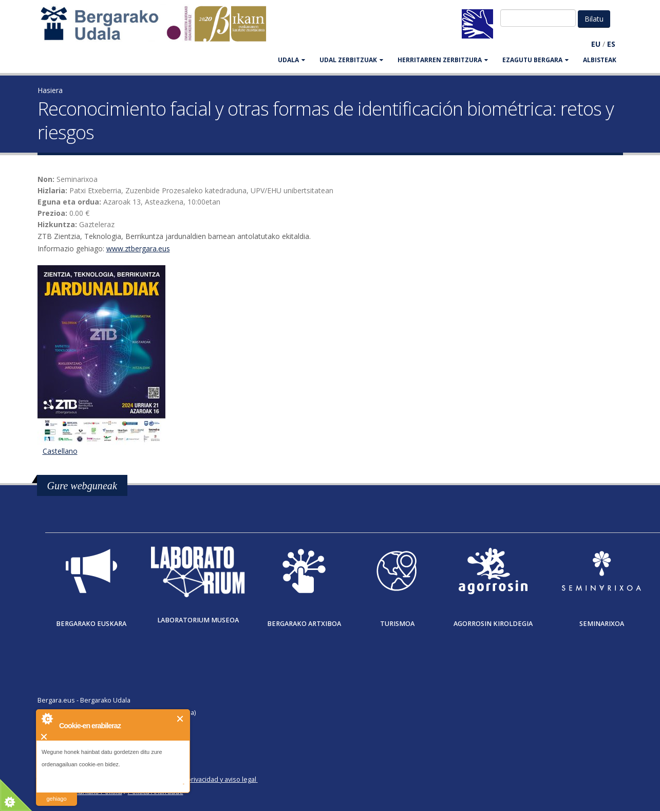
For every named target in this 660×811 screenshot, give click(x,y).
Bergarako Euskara (91, 623)
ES (611, 44)
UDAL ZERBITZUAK (351, 60)
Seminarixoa (601, 623)
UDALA (291, 60)
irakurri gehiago (56, 792)
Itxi (180, 718)
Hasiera (50, 90)
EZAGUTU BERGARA (535, 60)
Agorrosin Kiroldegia (493, 623)
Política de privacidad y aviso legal (205, 779)
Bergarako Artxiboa (304, 623)
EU (595, 44)
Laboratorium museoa (198, 620)
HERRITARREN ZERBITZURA (443, 60)
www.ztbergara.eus (138, 248)
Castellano (60, 451)
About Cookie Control (46, 718)
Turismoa (397, 623)
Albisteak (599, 60)
